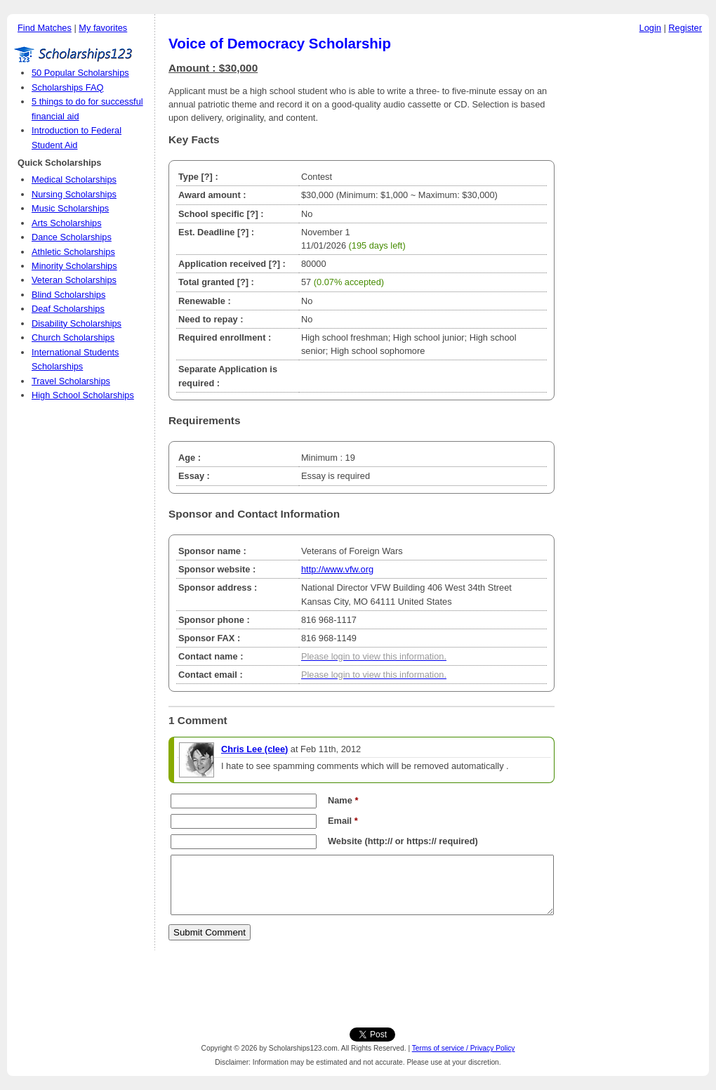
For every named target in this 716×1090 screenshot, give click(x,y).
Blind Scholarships (68, 294)
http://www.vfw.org (337, 569)
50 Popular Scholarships (80, 72)
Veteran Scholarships (74, 280)
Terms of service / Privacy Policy (463, 1048)
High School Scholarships (83, 395)
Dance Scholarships (72, 237)
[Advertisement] (635, 252)
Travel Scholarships (71, 381)
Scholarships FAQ (67, 87)
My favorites (103, 27)
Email (343, 820)
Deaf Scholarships (68, 308)
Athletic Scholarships (73, 252)
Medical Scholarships (74, 179)
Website (345, 841)
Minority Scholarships (74, 266)
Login (650, 27)
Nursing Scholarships (74, 194)
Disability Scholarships (76, 323)
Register (685, 27)
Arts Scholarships (67, 223)
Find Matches (45, 27)
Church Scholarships (73, 337)
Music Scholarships (70, 208)
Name (343, 800)
